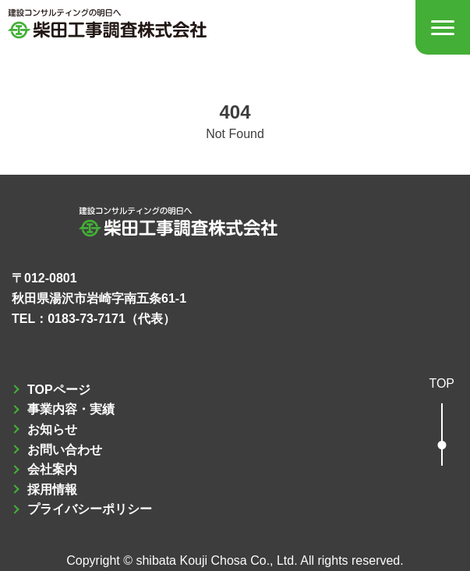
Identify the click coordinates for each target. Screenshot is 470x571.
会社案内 (52, 469)
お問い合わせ (64, 449)
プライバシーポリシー (89, 509)
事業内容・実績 (71, 409)
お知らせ (52, 429)
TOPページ (58, 389)
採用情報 (52, 489)
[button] (441, 423)
